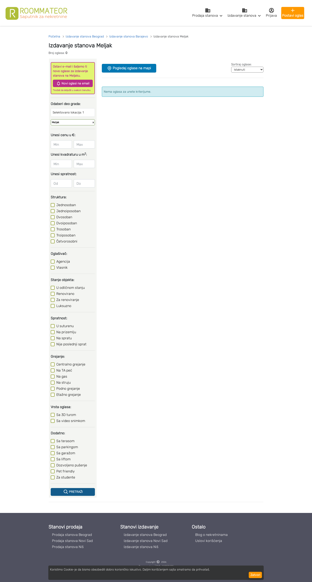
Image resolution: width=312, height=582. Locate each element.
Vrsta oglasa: (61, 407)
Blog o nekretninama (211, 535)
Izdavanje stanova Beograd (145, 535)
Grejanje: (58, 356)
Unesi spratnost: (63, 174)
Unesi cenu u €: (63, 135)
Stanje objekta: (62, 280)
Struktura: (59, 197)
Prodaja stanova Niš (68, 547)
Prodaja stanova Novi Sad (72, 541)
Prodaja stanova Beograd (72, 535)
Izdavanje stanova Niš (141, 547)
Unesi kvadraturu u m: (69, 154)
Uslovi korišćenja (208, 541)
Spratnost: (59, 318)
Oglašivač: (59, 254)
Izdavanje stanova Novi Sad (145, 541)
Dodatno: (58, 433)
